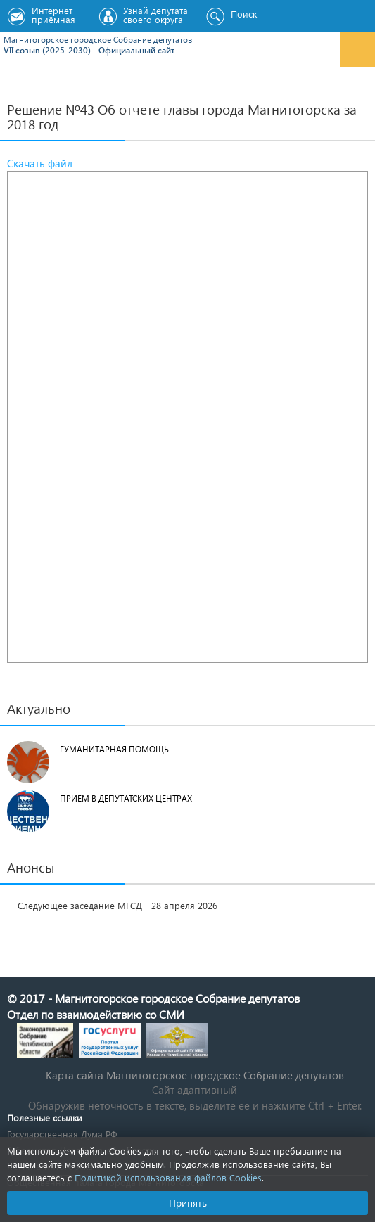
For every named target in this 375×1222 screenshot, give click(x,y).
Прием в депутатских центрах (126, 798)
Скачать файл (39, 163)
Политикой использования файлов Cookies (168, 1177)
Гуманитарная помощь (114, 749)
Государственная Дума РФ (62, 1134)
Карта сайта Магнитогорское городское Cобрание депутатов (195, 1075)
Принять (188, 1202)
